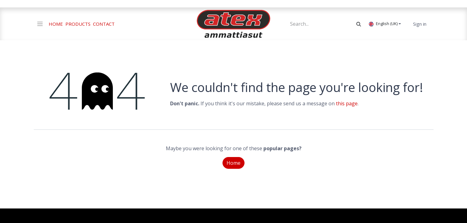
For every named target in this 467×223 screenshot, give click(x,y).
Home (233, 163)
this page (347, 103)
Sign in (419, 24)
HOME (56, 24)
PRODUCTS (77, 24)
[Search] (358, 23)
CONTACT (104, 24)
